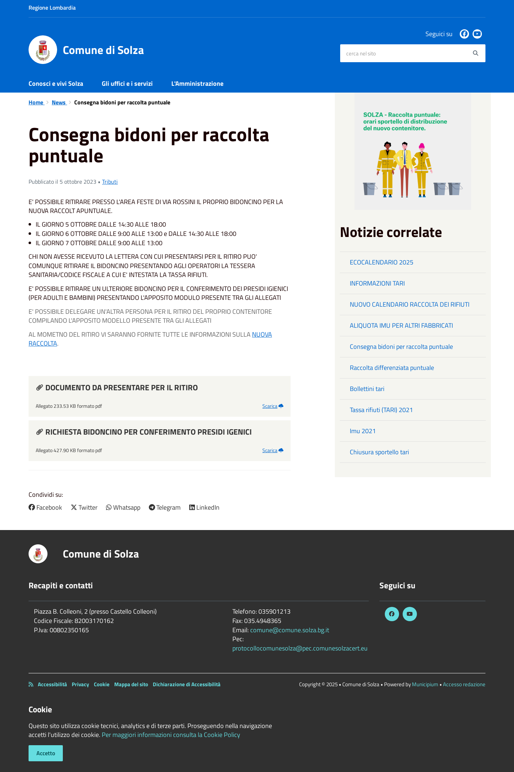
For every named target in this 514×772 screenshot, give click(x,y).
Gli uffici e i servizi (127, 83)
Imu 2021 (363, 431)
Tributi (110, 181)
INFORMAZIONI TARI (377, 283)
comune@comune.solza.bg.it (289, 630)
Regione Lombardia (52, 7)
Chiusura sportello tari (379, 452)
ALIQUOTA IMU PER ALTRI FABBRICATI (401, 325)
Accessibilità (52, 684)
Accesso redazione (464, 684)
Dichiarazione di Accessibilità (187, 684)
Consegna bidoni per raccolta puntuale (401, 346)
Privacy (80, 684)
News (59, 102)
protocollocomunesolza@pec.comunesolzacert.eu (300, 648)
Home (37, 102)
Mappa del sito (131, 684)
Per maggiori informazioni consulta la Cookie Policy (171, 734)
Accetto (45, 753)
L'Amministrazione (197, 83)
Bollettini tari (367, 389)
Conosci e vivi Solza (56, 83)
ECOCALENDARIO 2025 (381, 262)
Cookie (102, 684)
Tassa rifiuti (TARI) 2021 (381, 410)
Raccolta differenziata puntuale (392, 367)
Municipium (425, 684)
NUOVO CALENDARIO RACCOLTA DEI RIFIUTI (409, 304)
